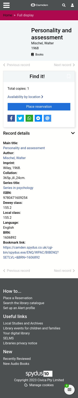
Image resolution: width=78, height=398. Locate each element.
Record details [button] (16, 133)
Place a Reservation (17, 298)
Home (7, 15)
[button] (69, 77)
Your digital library (16, 333)
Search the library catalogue (23, 303)
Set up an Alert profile (19, 308)
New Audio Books (16, 364)
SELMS (8, 338)
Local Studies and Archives (23, 323)
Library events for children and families (31, 328)
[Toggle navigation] (6, 5)
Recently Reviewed (17, 359)
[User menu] (72, 5)
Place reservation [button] (48, 106)
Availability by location (25, 97)
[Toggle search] (64, 5)
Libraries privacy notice (20, 343)
